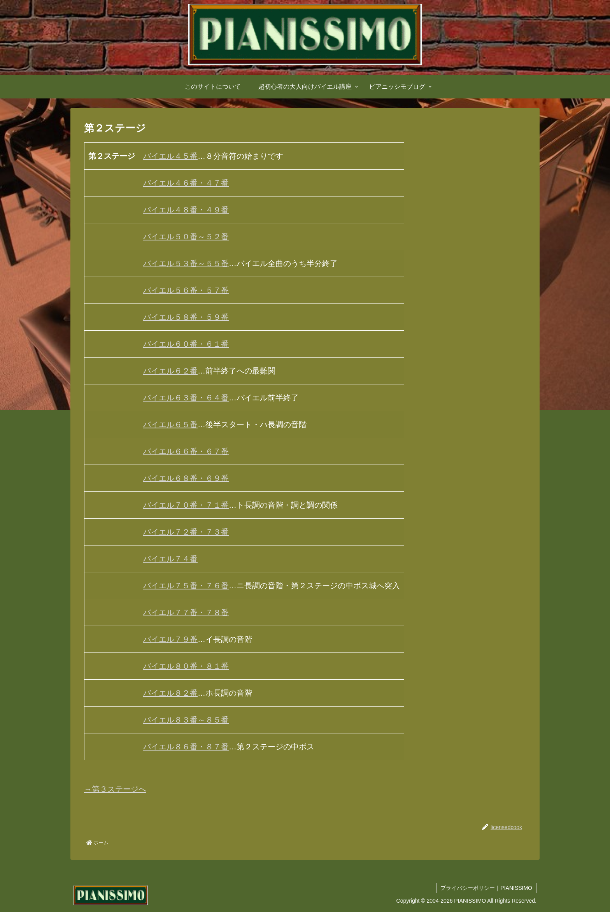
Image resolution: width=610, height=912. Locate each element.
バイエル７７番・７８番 (186, 612)
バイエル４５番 (170, 156)
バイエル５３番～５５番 (186, 263)
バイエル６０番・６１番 (186, 344)
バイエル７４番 (170, 558)
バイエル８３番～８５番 (186, 720)
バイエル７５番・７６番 (186, 585)
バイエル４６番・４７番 (186, 183)
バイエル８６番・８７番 (186, 746)
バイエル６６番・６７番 (186, 451)
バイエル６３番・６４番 (186, 397)
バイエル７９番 (170, 639)
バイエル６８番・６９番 (186, 478)
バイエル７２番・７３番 (186, 532)
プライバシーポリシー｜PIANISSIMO (486, 888)
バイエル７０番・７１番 (186, 505)
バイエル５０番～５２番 (186, 236)
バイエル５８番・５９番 (186, 317)
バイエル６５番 (170, 424)
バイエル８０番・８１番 (186, 666)
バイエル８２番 (170, 693)
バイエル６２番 (170, 371)
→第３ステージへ (115, 789)
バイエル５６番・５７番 (186, 290)
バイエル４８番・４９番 (186, 209)
